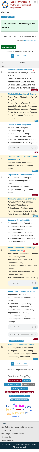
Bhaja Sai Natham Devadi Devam (22, 94)
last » (25, 56)
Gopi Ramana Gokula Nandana (21, 175)
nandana (15, 416)
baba (9, 414)
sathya (19, 405)
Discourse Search (15, 380)
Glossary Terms (29, 40)
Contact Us (6, 437)
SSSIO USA (6, 430)
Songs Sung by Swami (12, 384)
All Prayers (23, 388)
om (13, 408)
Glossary (15, 388)
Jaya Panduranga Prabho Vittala (22, 292)
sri (23, 409)
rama (18, 409)
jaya (8, 409)
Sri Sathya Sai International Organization (17, 427)
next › (19, 56)
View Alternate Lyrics (16, 340)
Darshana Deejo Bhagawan (19, 124)
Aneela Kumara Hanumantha (21, 70)
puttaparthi (18, 412)
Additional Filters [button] (7, 47)
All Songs (26, 380)
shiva (28, 407)
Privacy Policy (7, 440)
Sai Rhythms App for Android (19, 396)
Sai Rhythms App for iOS (19, 400)
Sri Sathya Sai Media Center (13, 434)
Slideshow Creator (12, 392)
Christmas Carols (28, 384)
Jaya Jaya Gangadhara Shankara (22, 199)
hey (26, 413)
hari (8, 406)
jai (14, 404)
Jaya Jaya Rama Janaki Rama (20, 220)
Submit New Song (27, 392)
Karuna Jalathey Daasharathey (21, 345)
